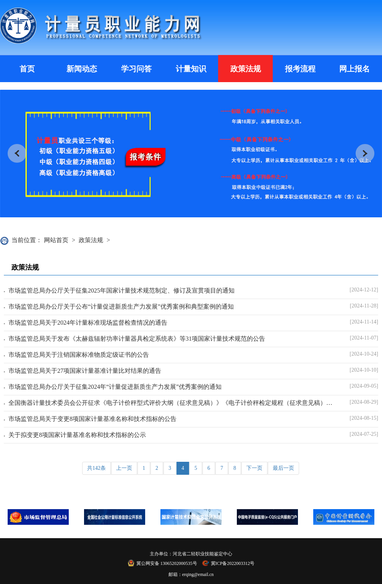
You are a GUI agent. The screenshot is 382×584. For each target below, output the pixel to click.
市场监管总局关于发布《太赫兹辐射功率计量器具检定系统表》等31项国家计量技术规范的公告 (136, 338)
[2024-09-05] (364, 386)
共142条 (96, 468)
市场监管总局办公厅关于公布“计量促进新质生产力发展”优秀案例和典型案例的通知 (121, 306)
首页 (27, 69)
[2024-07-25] (364, 434)
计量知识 (191, 69)
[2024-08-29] (364, 402)
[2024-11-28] (364, 306)
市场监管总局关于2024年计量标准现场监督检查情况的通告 (87, 322)
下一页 (254, 468)
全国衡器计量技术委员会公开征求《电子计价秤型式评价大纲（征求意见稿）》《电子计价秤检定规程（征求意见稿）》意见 (171, 403)
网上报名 (354, 69)
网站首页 (56, 240)
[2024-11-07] (364, 338)
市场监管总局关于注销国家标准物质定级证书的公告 (78, 354)
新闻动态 (81, 69)
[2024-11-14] (364, 322)
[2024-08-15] (364, 418)
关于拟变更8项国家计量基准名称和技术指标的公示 (77, 435)
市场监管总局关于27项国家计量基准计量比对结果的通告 (84, 370)
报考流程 (300, 69)
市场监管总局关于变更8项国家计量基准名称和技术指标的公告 (92, 419)
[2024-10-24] (364, 354)
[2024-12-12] (364, 290)
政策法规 (245, 69)
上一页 (124, 468)
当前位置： (26, 240)
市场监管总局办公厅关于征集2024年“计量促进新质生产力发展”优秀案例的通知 (115, 386)
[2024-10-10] (364, 370)
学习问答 (136, 69)
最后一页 (283, 468)
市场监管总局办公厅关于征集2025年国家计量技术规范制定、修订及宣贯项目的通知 (121, 290)
